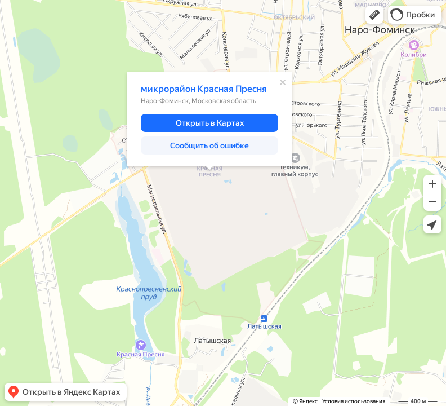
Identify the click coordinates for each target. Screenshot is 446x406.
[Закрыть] (282, 82)
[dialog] (209, 119)
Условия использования (353, 401)
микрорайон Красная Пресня (204, 88)
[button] (374, 15)
